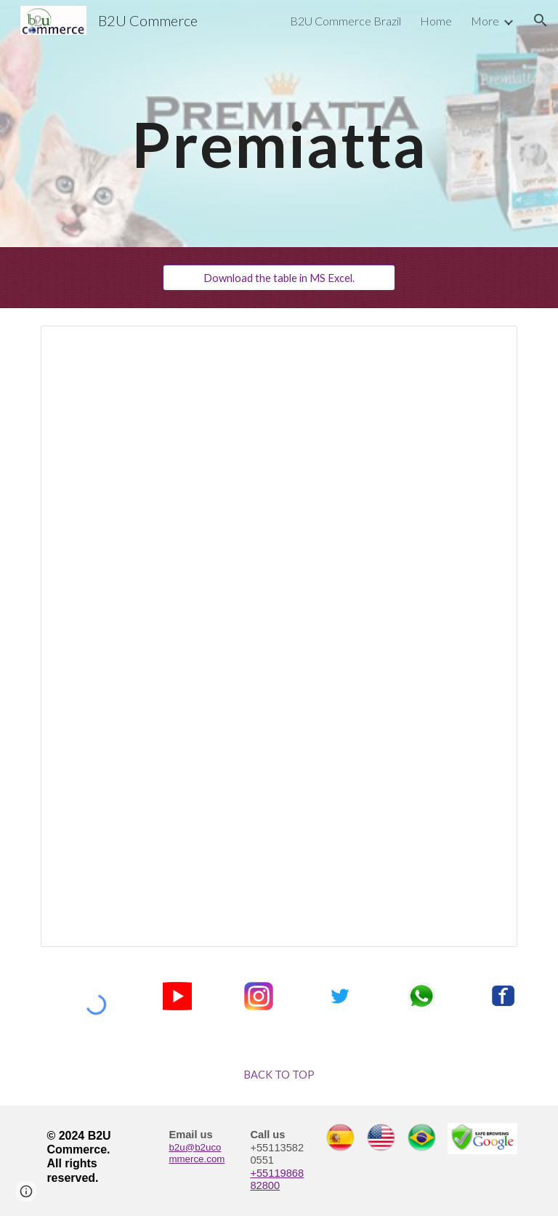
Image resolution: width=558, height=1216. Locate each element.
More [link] (485, 21)
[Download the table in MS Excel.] (278, 277)
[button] (540, 20)
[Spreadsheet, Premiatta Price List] (279, 636)
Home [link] (436, 21)
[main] (279, 123)
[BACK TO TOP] (279, 1075)
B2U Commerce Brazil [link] (345, 21)
